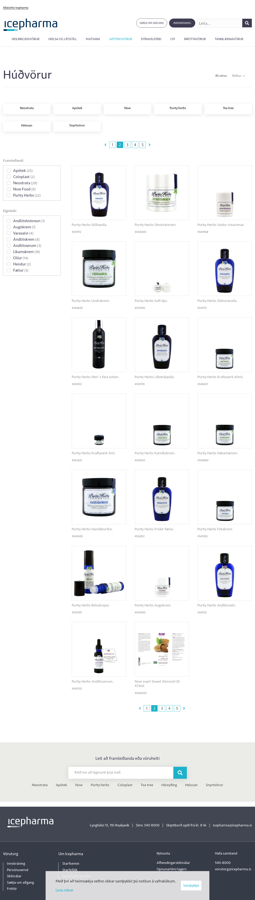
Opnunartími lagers (172, 869)
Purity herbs (100, 785)
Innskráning (182, 23)
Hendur (22, 264)
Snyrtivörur (214, 785)
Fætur (20, 270)
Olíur (20, 257)
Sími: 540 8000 (148, 825)
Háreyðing (169, 785)
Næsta (149, 145)
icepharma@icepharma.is (232, 825)
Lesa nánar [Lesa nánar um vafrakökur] (65, 890)
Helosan (191, 785)
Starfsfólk (69, 870)
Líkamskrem (26, 251)
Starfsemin (70, 863)
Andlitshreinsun (29, 220)
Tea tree (147, 785)
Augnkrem (24, 227)
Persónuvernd (17, 870)
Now (79, 785)
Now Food (24, 189)
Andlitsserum (27, 245)
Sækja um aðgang (151, 23)
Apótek (23, 170)
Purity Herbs (27, 195)
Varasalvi (23, 233)
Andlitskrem (26, 239)
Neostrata (25, 182)
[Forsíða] (30, 24)
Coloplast (24, 176)
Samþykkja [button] (191, 885)
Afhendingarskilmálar (173, 863)
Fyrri (105, 145)
